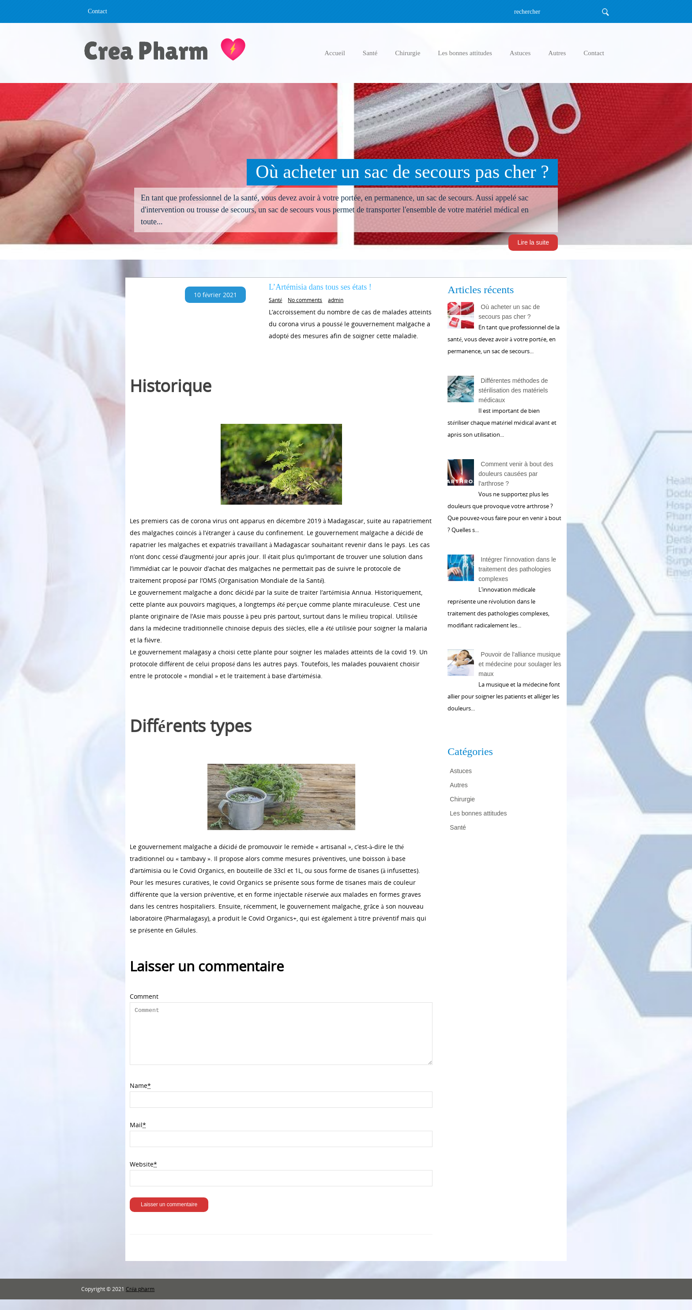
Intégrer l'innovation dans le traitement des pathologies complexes (517, 569)
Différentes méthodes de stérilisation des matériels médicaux (513, 390)
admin (335, 300)
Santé (370, 53)
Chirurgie (407, 53)
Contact (97, 11)
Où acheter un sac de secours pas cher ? (509, 311)
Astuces (520, 53)
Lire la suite (533, 242)
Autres (557, 53)
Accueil (334, 53)
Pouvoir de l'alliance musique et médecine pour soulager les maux (519, 664)
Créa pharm (140, 1299)
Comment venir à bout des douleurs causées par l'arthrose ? (515, 474)
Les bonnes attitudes (465, 53)
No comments (305, 300)
